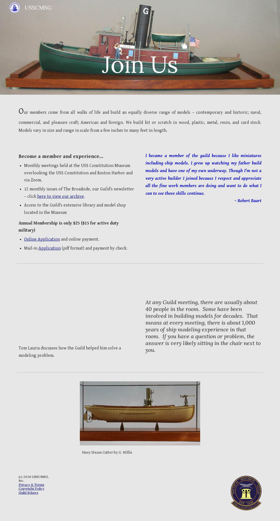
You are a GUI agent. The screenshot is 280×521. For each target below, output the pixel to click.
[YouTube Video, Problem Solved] (76, 306)
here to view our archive (60, 196)
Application (50, 248)
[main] (140, 47)
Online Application (42, 239)
